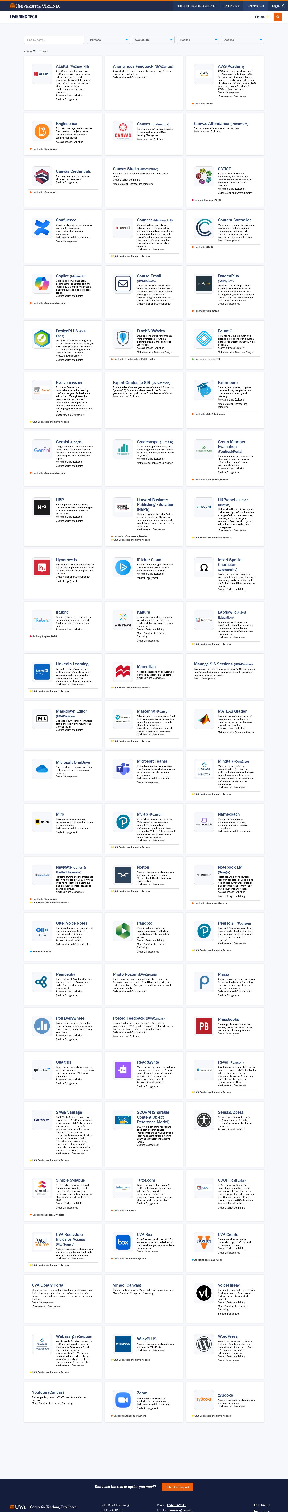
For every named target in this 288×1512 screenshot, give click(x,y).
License (185, 40)
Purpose (95, 40)
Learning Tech (256, 5)
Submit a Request (177, 1487)
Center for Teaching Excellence (196, 5)
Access (229, 40)
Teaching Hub (231, 5)
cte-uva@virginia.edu (178, 1510)
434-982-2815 (176, 1505)
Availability (142, 40)
